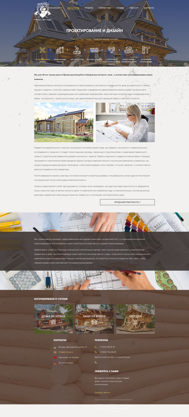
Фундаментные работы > (127, 202)
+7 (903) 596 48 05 (108, 352)
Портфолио (105, 8)
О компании (55, 8)
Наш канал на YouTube (68, 357)
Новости (134, 8)
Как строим (73, 8)
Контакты (149, 8)
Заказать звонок (102, 392)
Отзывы (120, 8)
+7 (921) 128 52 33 (107, 347)
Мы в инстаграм (65, 363)
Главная (75, 39)
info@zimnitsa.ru (65, 352)
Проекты (89, 8)
